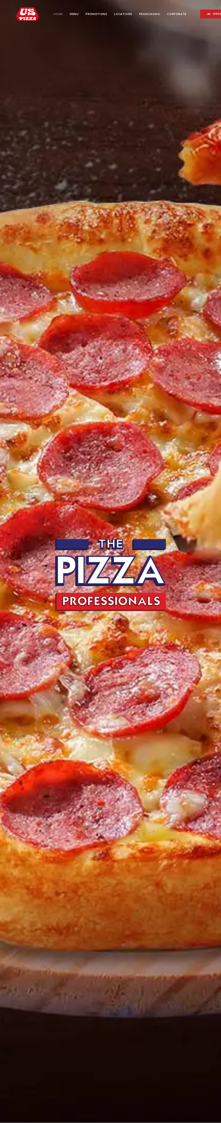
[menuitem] (50, 14)
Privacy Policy (136, 1071)
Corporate (169, 14)
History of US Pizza (29, 1053)
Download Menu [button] (84, 693)
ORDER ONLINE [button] (141, 693)
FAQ (128, 1064)
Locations (116, 14)
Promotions (89, 14)
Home (50, 14)
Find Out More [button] (110, 767)
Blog (18, 1085)
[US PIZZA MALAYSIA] (20, 14)
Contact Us (134, 1057)
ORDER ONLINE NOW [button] (145, 1000)
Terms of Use (135, 1078)
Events (74, 1066)
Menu (66, 14)
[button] (175, 1044)
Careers (75, 1060)
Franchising (142, 14)
